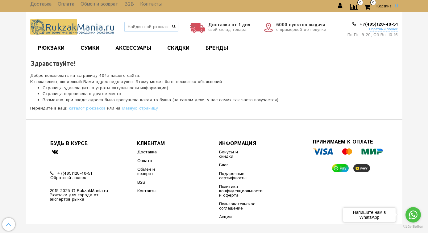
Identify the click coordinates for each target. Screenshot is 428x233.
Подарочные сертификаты (233, 176)
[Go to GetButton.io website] (413, 227)
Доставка (40, 6)
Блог (223, 165)
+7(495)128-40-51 (378, 24)
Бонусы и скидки (228, 154)
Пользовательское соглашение (234, 206)
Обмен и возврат (94, 6)
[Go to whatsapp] (413, 215)
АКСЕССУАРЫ (133, 48)
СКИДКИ (178, 48)
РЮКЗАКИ (51, 48)
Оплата (63, 6)
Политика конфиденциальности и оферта (234, 191)
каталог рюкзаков (87, 108)
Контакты (142, 6)
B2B (122, 6)
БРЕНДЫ (217, 48)
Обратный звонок (383, 29)
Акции (225, 217)
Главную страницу (140, 108)
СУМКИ (90, 48)
